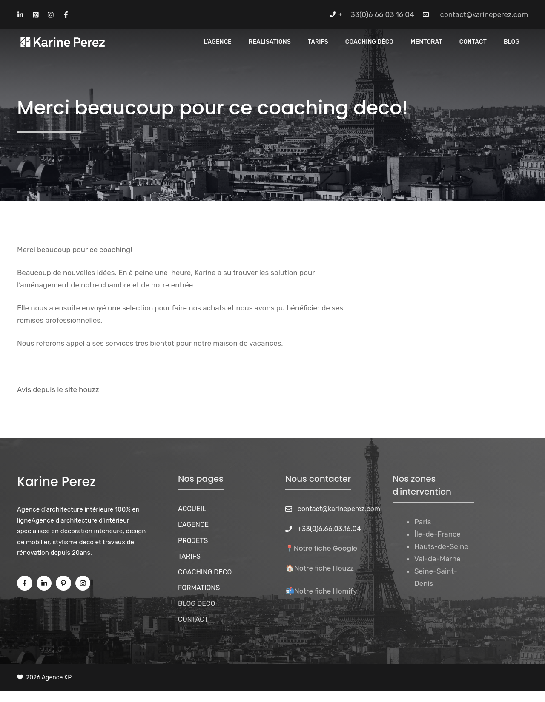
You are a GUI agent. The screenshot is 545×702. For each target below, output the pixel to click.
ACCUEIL (192, 509)
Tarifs (318, 41)
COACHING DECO (205, 572)
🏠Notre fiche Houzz (319, 568)
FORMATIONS (199, 588)
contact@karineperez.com (484, 14)
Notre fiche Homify (325, 591)
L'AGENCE (193, 524)
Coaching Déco (369, 41)
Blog (511, 41)
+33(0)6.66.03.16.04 (329, 529)
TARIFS (189, 556)
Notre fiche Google (325, 548)
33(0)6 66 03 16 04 (382, 14)
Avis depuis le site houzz (58, 389)
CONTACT (473, 41)
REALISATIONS (270, 41)
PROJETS (193, 541)
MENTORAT (426, 41)
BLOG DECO (196, 604)
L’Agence (218, 41)
